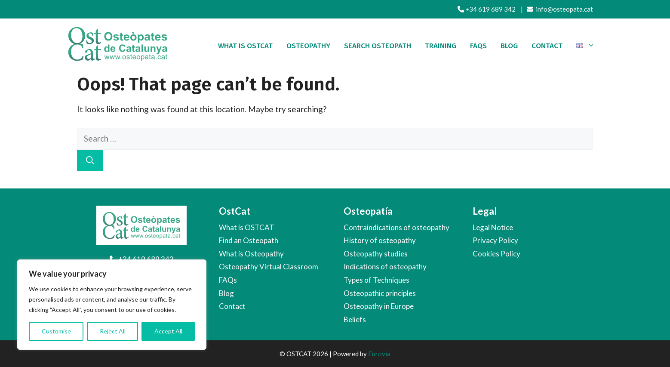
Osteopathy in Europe (379, 306)
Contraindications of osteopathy (396, 227)
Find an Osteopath (248, 240)
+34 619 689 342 (487, 9)
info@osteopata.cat (560, 9)
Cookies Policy (496, 253)
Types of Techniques (376, 279)
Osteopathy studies (376, 253)
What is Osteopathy (251, 253)
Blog (509, 45)
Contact (547, 45)
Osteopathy (308, 45)
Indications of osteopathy (385, 266)
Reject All (113, 331)
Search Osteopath (377, 45)
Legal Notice (493, 227)
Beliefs (355, 319)
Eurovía (379, 354)
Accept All (168, 331)
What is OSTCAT (245, 45)
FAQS (478, 45)
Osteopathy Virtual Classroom (268, 266)
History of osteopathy (380, 240)
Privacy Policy (495, 240)
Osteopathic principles (380, 293)
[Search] (90, 161)
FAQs (228, 279)
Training (440, 45)
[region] (111, 304)
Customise (56, 331)
